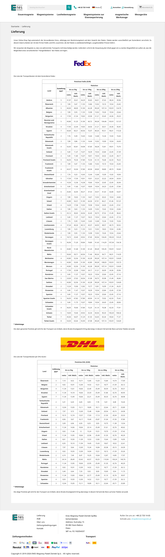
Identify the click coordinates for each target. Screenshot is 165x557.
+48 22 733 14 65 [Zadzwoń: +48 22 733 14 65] (82, 7)
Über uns (41, 522)
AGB (38, 518)
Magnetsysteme (45, 14)
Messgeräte (141, 14)
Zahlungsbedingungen (47, 525)
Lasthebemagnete (66, 14)
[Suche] (46, 7)
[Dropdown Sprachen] (98, 7)
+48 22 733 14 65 (143, 515)
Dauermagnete (26, 14)
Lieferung (41, 515)
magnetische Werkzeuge (122, 16)
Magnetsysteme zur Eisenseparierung (94, 16)
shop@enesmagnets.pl (141, 519)
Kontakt (40, 528)
